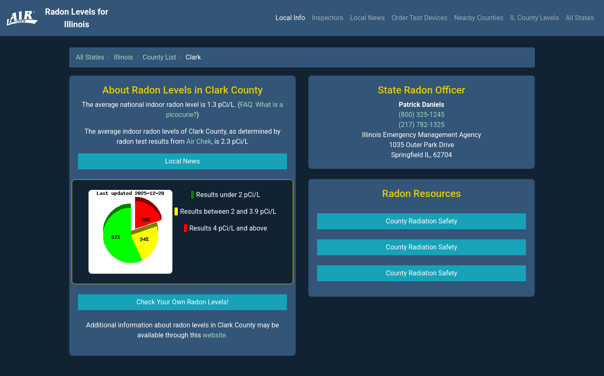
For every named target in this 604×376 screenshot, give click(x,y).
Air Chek (198, 141)
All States (579, 18)
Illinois (123, 57)
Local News (367, 18)
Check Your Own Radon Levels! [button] (182, 302)
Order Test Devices (419, 18)
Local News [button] (182, 161)
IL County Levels (534, 18)
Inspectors (327, 18)
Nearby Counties (479, 18)
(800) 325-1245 (421, 115)
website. (215, 335)
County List (159, 57)
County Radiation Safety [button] (421, 221)
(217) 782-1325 (421, 125)
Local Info (290, 18)
